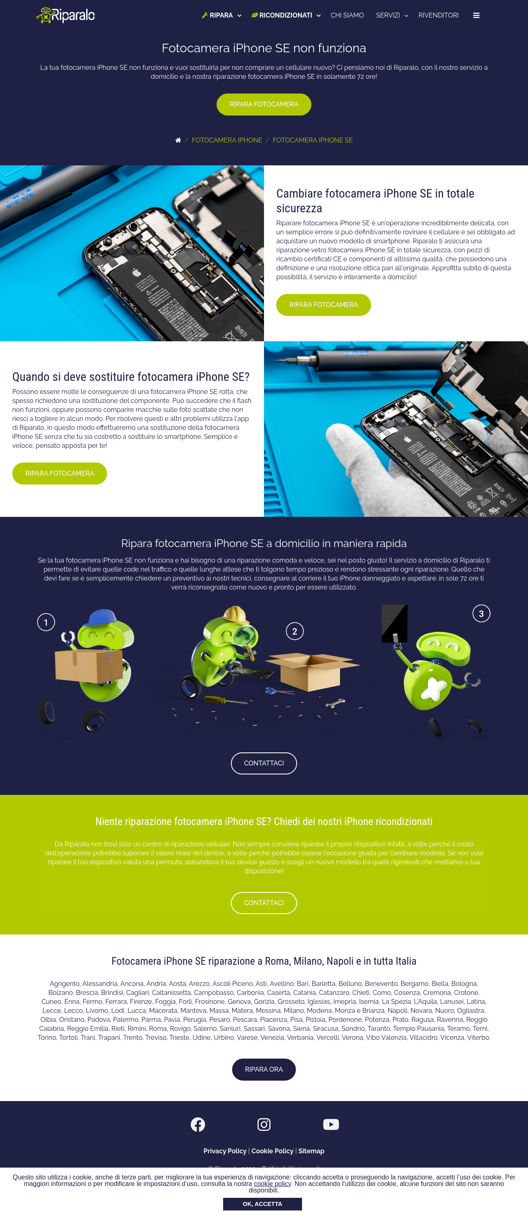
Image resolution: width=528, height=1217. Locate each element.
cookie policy (272, 1183)
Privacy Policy (225, 1151)
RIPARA (218, 15)
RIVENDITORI (439, 15)
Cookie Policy (272, 1151)
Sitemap (311, 1151)
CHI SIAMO (348, 15)
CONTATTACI (264, 763)
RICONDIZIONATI (282, 15)
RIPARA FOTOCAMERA (264, 104)
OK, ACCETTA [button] (262, 1204)
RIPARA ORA (264, 1069)
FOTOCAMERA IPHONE (227, 140)
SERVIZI (388, 15)
